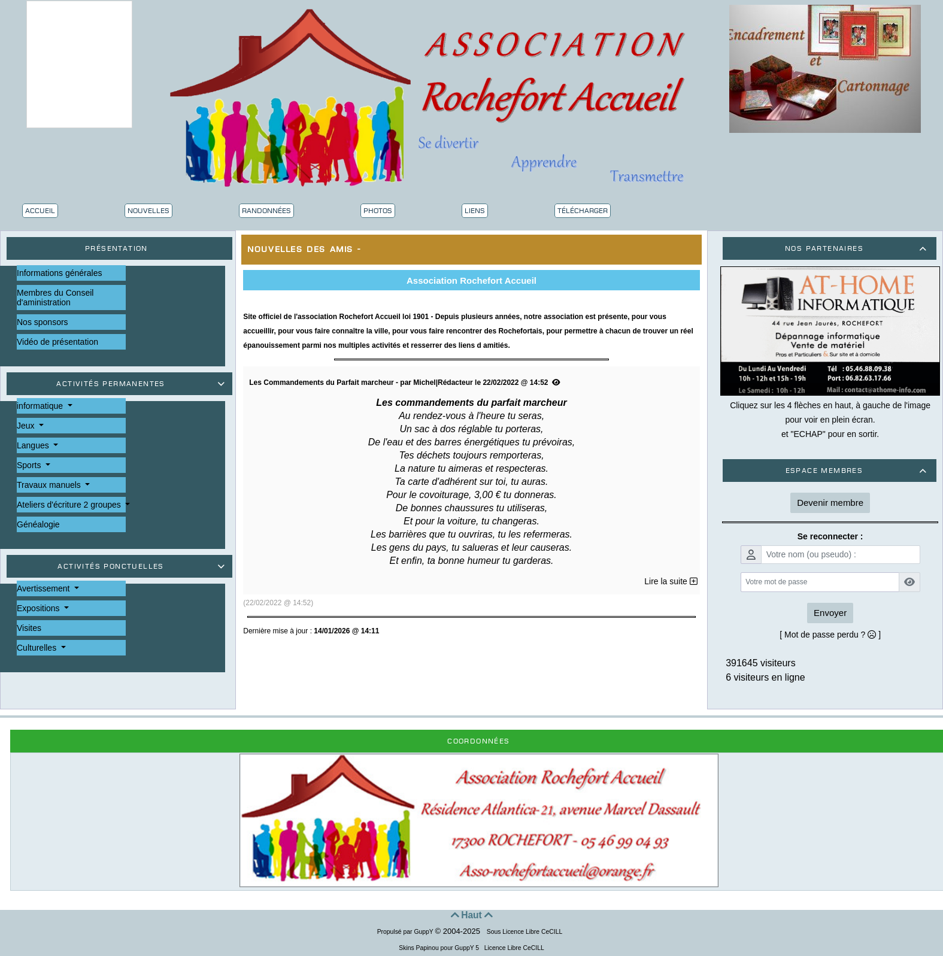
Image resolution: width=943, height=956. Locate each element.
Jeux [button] (27, 425)
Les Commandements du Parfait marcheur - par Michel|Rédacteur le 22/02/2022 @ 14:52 (404, 382)
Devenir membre (830, 502)
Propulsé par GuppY (406, 931)
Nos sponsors (42, 322)
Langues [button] (34, 445)
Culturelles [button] (38, 647)
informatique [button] (41, 406)
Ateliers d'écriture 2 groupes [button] (70, 504)
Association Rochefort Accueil (471, 280)
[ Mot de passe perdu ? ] (830, 634)
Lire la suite (670, 581)
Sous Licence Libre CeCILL (525, 931)
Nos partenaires (857, 248)
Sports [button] (30, 465)
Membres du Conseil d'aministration (55, 297)
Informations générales (59, 273)
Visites (29, 628)
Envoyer (830, 613)
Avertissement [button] (44, 588)
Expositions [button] (39, 608)
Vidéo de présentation (57, 342)
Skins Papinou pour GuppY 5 (441, 948)
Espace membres (858, 470)
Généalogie (38, 524)
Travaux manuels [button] (50, 485)
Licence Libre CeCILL (513, 948)
